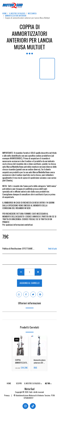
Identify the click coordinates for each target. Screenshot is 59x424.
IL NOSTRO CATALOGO (17, 13)
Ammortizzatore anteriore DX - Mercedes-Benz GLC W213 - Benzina (39, 361)
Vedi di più (52, 248)
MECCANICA (32, 13)
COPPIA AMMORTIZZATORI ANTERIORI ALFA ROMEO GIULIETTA (21, 361)
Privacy (6, 395)
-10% (17, 339)
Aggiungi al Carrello (29, 283)
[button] (54, 5)
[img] (20, 346)
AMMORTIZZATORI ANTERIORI (15, 15)
